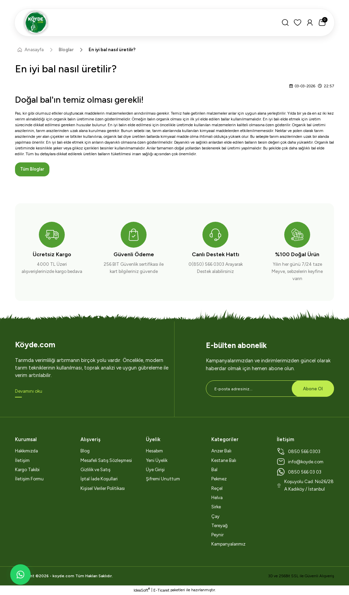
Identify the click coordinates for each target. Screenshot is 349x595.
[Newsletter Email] (270, 389)
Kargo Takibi (27, 470)
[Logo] (148, 22)
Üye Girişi (155, 470)
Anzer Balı (221, 451)
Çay (215, 516)
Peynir (217, 535)
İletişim (22, 460)
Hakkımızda (26, 451)
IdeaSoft (142, 590)
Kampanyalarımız (228, 544)
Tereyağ (219, 525)
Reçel (217, 488)
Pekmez (219, 479)
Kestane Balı (223, 460)
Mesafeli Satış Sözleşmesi (106, 460)
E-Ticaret (161, 590)
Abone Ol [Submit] (313, 388)
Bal (214, 470)
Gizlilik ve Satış (95, 470)
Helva (217, 497)
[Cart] (321, 22)
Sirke (216, 507)
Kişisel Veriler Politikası (102, 488)
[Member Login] (309, 22)
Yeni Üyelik (156, 460)
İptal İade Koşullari (99, 479)
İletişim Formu (29, 479)
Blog (85, 451)
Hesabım (154, 451)
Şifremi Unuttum (163, 479)
